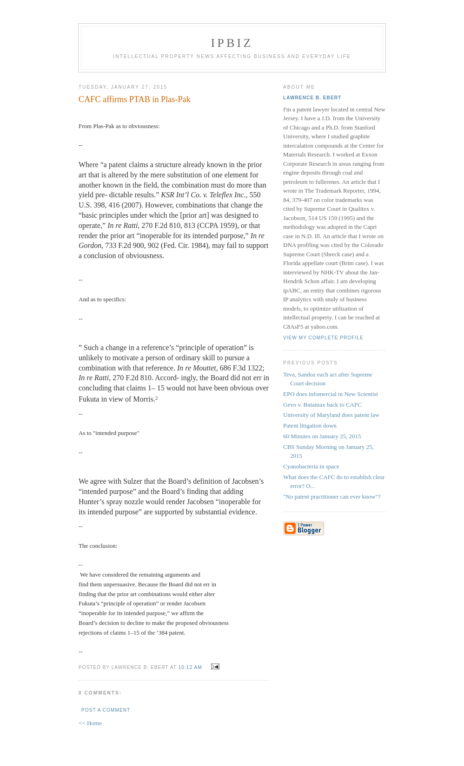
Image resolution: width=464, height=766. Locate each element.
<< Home (90, 723)
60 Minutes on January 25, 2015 (322, 436)
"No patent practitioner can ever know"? (332, 496)
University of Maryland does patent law (331, 414)
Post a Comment (105, 710)
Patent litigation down (310, 425)
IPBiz (232, 43)
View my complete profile (323, 337)
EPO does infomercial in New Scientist (330, 393)
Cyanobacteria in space (311, 466)
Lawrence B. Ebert (312, 97)
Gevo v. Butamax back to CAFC (322, 404)
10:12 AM (190, 667)
